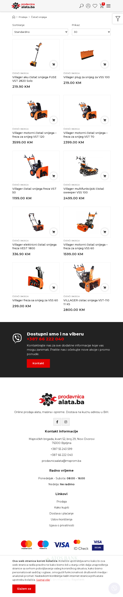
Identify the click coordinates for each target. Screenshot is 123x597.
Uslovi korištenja (61, 519)
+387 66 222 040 (45, 339)
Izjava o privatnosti (61, 525)
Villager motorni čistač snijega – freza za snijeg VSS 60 (85, 246)
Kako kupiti (61, 507)
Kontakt (38, 363)
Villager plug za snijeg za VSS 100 (86, 77)
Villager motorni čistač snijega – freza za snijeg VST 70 (85, 134)
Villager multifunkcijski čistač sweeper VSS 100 (83, 190)
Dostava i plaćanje (61, 513)
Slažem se (24, 588)
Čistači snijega (39, 17)
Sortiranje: (18, 24)
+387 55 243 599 (61, 449)
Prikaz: (76, 24)
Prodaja (23, 17)
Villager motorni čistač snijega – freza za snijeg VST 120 (34, 134)
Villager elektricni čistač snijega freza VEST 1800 (34, 246)
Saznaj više (43, 579)
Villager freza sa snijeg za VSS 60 (35, 300)
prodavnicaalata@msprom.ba (61, 461)
